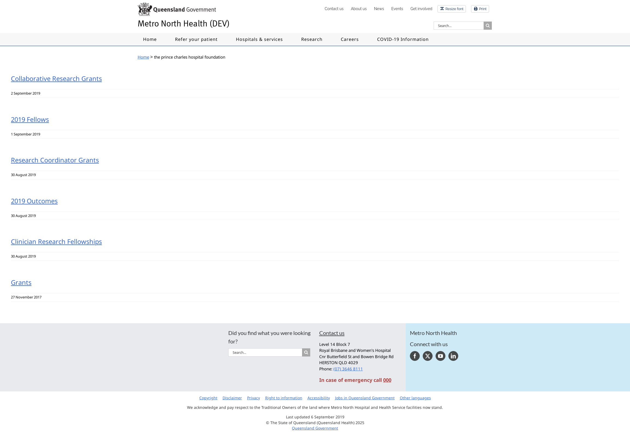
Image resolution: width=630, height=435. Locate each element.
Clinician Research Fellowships (56, 241)
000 (387, 380)
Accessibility (318, 397)
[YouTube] (440, 356)
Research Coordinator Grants (55, 160)
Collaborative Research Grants (56, 78)
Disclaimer (232, 397)
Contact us (332, 333)
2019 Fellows (30, 119)
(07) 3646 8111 (348, 368)
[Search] (488, 26)
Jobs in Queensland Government (365, 397)
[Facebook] (415, 356)
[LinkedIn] (453, 356)
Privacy (253, 397)
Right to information (283, 397)
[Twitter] (428, 356)
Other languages (415, 397)
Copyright (208, 397)
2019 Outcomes (34, 201)
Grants (21, 282)
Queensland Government (315, 428)
